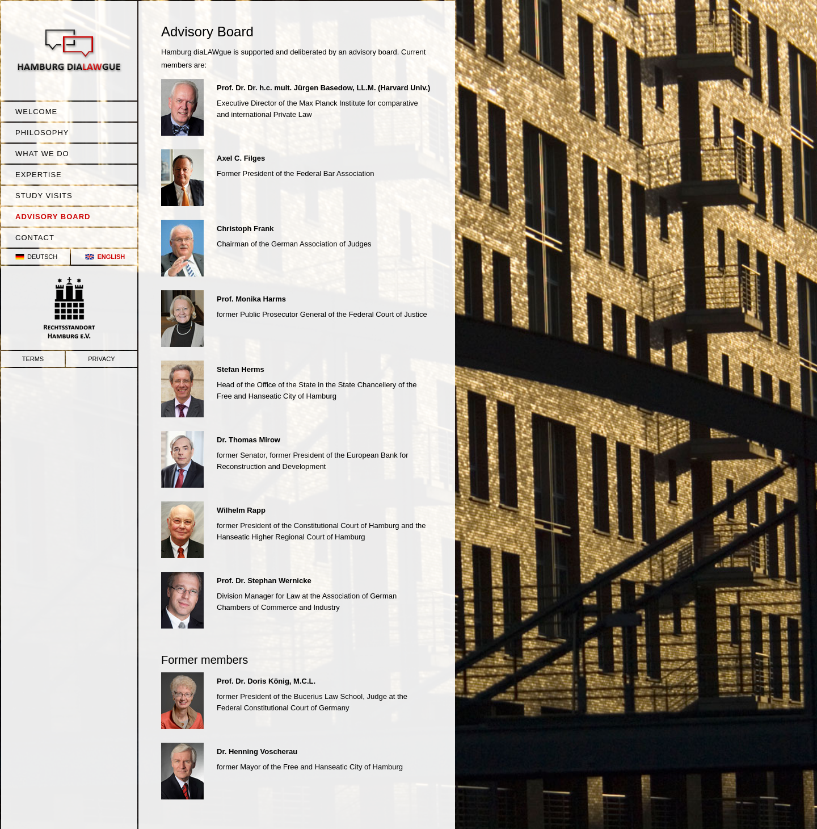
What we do (42, 153)
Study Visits (44, 195)
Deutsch (42, 256)
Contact (34, 237)
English (111, 256)
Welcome (36, 111)
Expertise (38, 174)
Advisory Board (52, 216)
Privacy (101, 358)
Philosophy (42, 132)
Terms (33, 358)
